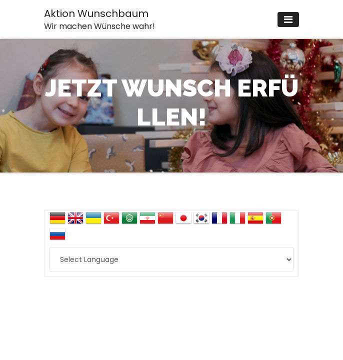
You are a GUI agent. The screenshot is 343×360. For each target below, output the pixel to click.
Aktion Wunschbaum (99, 19)
